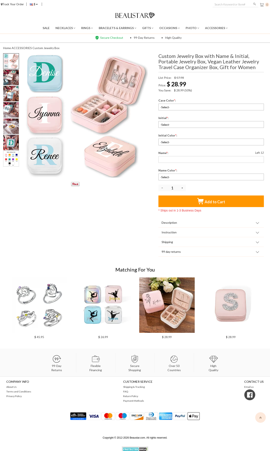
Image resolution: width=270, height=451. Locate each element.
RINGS (87, 28)
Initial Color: (168, 135)
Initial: (163, 118)
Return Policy (130, 396)
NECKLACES (65, 28)
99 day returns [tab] (171, 251)
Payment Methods (133, 400)
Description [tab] (169, 222)
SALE (46, 28)
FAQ (125, 391)
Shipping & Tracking (134, 386)
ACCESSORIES (216, 28)
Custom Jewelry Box (45, 48)
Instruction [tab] (169, 232)
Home (7, 48)
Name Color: (168, 170)
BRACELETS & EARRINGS (117, 28)
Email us (249, 386)
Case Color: (167, 100)
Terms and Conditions (18, 391)
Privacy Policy (14, 396)
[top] (260, 417)
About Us (11, 386)
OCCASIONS (169, 28)
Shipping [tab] (167, 242)
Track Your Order (12, 4)
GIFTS (147, 28)
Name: (163, 153)
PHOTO (192, 28)
